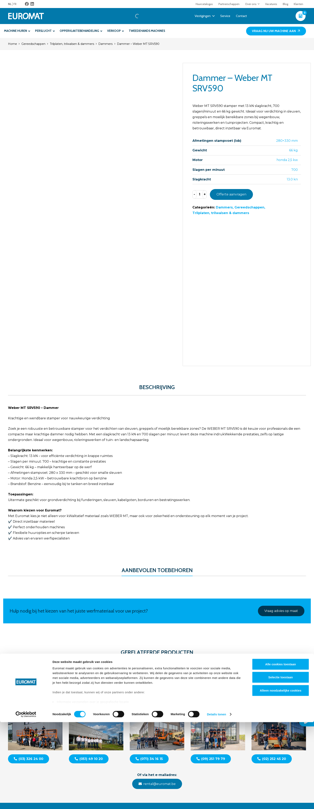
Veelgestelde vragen (253, 728)
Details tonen (216, 801)
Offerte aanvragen (231, 194)
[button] (258, 4)
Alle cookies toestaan (280, 751)
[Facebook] (27, 4)
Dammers (105, 44)
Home (12, 44)
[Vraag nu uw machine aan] (276, 31)
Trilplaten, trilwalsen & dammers (72, 44)
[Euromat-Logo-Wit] (29, 16)
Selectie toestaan (280, 764)
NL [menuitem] (10, 4)
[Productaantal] (199, 194)
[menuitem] (10, 4)
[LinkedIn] (32, 4)
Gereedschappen (33, 44)
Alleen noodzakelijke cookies (280, 777)
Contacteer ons (249, 717)
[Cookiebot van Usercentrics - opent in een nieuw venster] (25, 801)
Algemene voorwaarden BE (258, 738)
